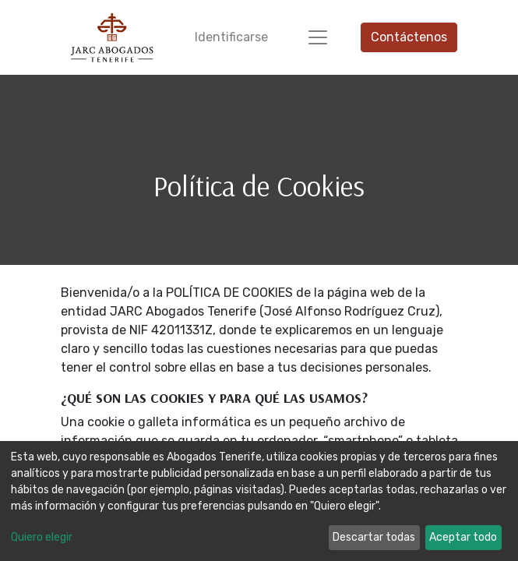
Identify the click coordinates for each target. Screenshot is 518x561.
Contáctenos (409, 37)
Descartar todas (374, 537)
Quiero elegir (41, 537)
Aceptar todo (463, 537)
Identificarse (231, 37)
